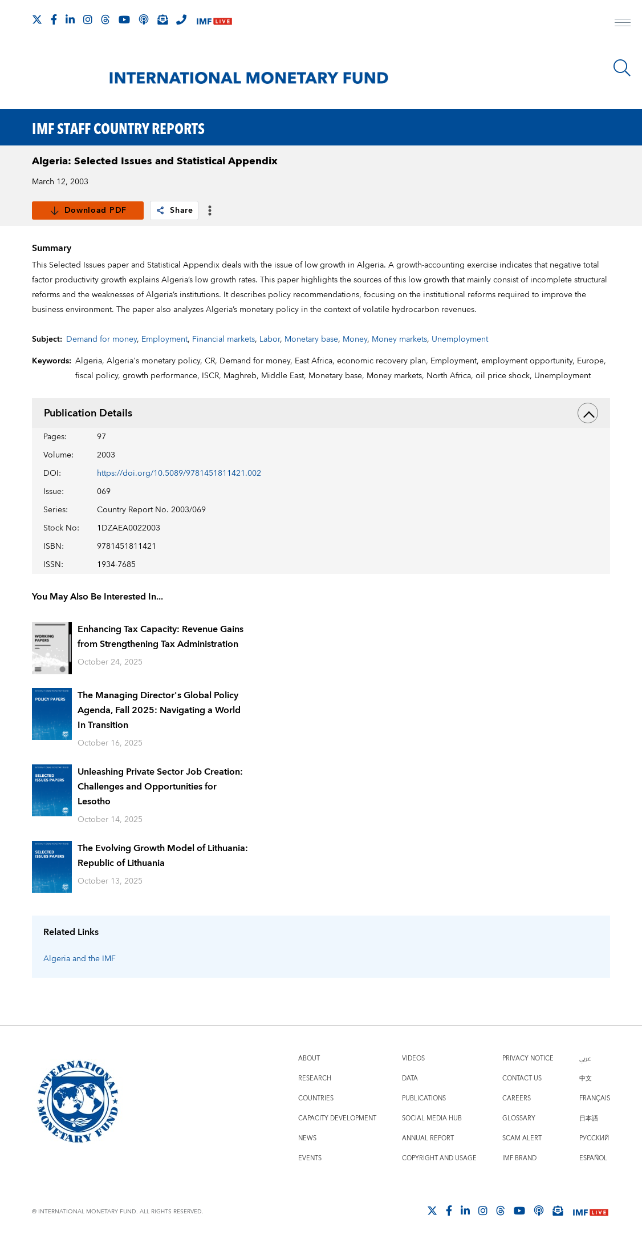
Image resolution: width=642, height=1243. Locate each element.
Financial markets (223, 339)
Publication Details (321, 413)
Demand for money (101, 339)
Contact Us (522, 1078)
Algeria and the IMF (79, 959)
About (309, 1058)
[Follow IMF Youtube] (124, 19)
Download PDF (88, 210)
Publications (424, 1098)
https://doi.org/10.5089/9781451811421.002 (179, 473)
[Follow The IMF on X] (37, 19)
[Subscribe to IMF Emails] (162, 19)
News (307, 1138)
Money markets (399, 339)
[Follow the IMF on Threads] (105, 19)
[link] (160, 210)
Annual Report (428, 1138)
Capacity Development (337, 1118)
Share (174, 210)
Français (594, 1098)
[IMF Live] (214, 20)
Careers (516, 1098)
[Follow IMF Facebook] (54, 19)
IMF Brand (519, 1158)
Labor (269, 339)
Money (355, 339)
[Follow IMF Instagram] (87, 19)
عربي (585, 1058)
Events (310, 1158)
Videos (413, 1058)
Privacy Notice (528, 1058)
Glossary (518, 1118)
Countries (316, 1098)
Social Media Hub (432, 1118)
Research (314, 1078)
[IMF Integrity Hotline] (181, 19)
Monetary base (311, 339)
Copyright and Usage (439, 1158)
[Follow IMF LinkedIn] (70, 19)
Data (410, 1078)
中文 (585, 1078)
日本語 (588, 1118)
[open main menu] (623, 24)
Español (593, 1158)
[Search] (622, 67)
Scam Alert (522, 1138)
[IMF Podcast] (144, 19)
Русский (594, 1138)
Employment (164, 339)
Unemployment (460, 339)
